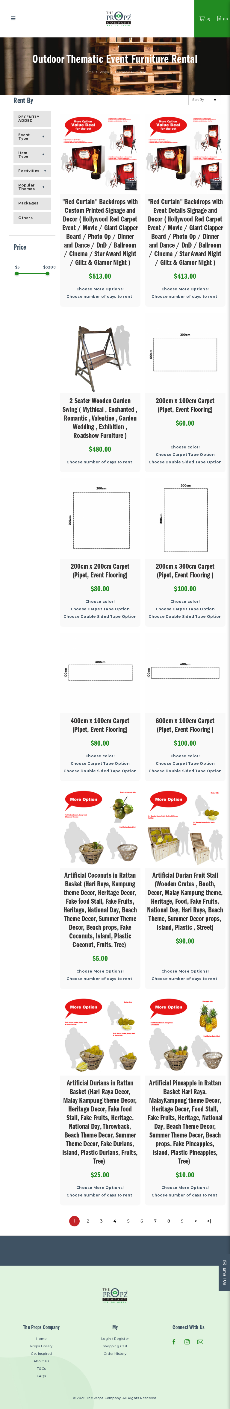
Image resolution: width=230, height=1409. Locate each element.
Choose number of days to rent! (100, 296)
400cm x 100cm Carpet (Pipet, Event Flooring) (100, 726)
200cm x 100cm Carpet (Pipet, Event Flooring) (185, 406)
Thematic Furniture (130, 73)
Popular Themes (26, 187)
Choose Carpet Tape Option (185, 454)
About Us (41, 1361)
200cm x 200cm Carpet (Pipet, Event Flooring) (100, 572)
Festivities (28, 171)
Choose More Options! (100, 289)
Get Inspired (41, 1354)
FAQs (41, 1376)
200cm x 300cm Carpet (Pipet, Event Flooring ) (185, 572)
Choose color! (185, 447)
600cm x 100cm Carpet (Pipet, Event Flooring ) (185, 726)
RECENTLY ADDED (28, 119)
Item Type (23, 155)
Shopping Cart (115, 1346)
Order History (115, 1354)
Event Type (24, 137)
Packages (28, 203)
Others (25, 218)
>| (209, 1221)
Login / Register (115, 1339)
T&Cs (41, 1369)
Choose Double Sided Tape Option (185, 462)
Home (88, 73)
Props (104, 73)
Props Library (41, 1346)
